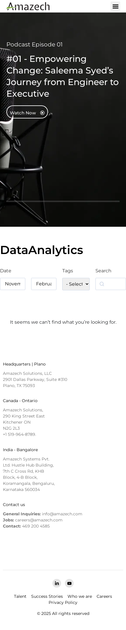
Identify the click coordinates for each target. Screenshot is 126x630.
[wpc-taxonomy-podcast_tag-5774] (75, 284)
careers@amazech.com (39, 520)
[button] (115, 6)
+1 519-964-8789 (19, 434)
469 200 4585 (36, 526)
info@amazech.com (62, 513)
